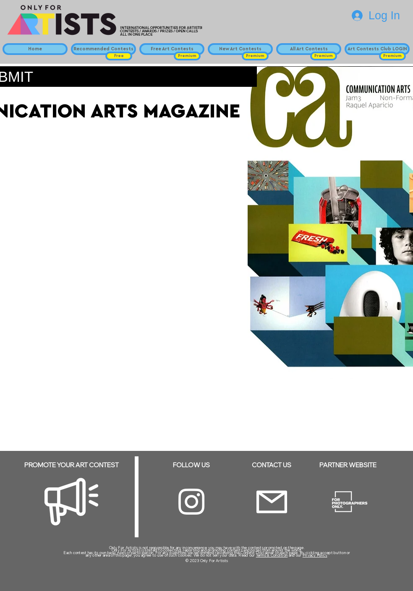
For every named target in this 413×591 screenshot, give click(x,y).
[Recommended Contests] (103, 49)
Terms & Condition (272, 555)
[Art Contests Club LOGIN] (377, 49)
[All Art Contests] (308, 49)
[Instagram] (191, 502)
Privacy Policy (315, 555)
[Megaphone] (71, 502)
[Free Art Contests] (171, 49)
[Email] (271, 502)
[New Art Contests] (240, 49)
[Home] (35, 49)
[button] (118, 56)
